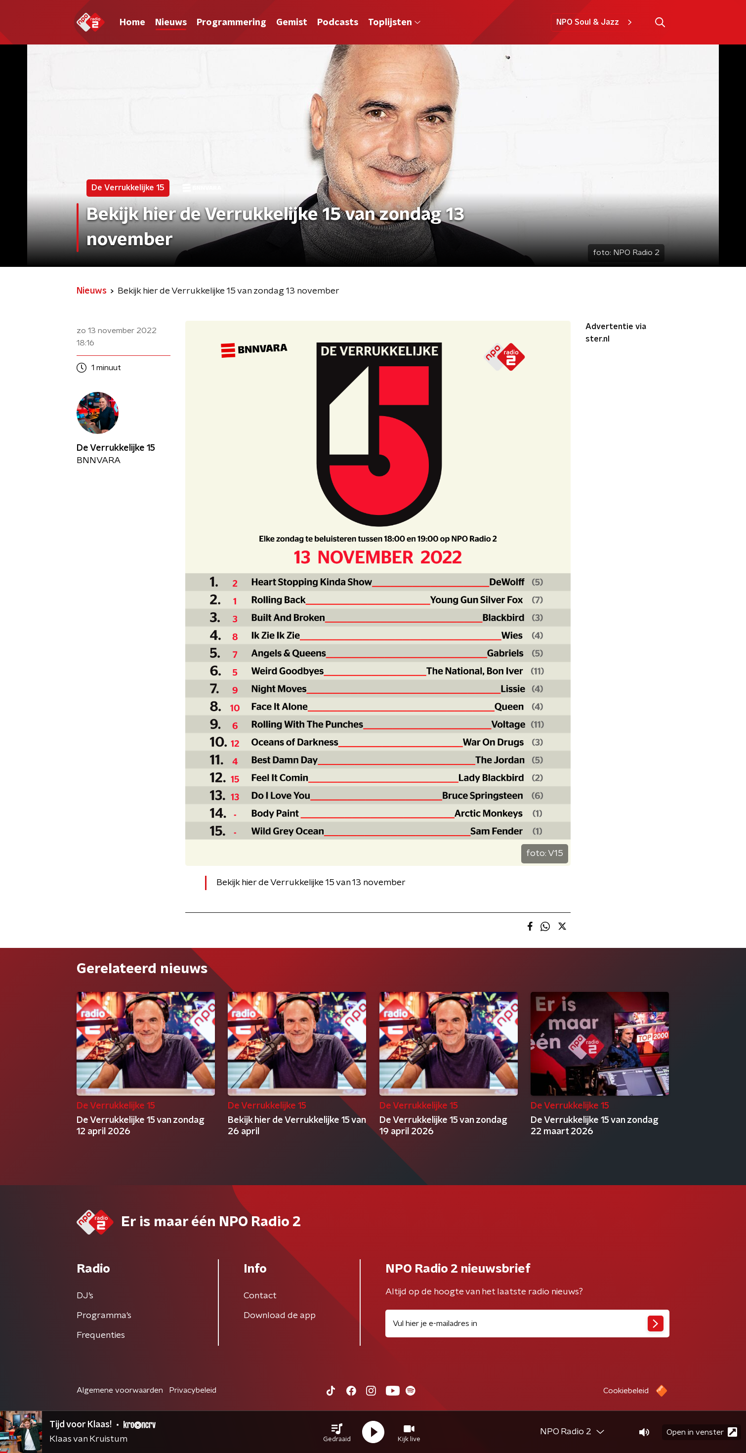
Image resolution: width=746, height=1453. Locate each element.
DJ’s (85, 1295)
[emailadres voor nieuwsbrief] (527, 1323)
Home (132, 22)
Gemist (291, 22)
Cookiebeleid (626, 1391)
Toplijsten (394, 22)
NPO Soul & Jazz (595, 22)
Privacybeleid (192, 1390)
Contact (260, 1295)
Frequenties (101, 1335)
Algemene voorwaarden (120, 1390)
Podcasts (337, 22)
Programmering (231, 22)
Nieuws (171, 22)
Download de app (280, 1315)
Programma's (104, 1315)
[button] (337, 1432)
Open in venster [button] (701, 1432)
